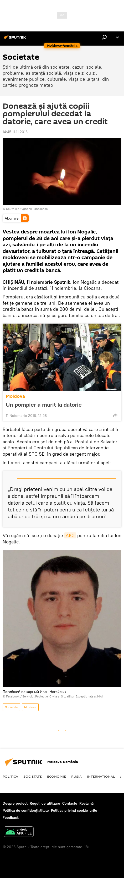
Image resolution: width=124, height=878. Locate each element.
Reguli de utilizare (45, 803)
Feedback (11, 817)
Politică (10, 776)
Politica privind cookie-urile (74, 810)
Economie (56, 776)
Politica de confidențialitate (26, 810)
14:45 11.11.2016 (15, 131)
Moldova (15, 396)
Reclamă (86, 803)
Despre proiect (15, 803)
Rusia (76, 776)
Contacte (69, 803)
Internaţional (101, 776)
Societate (11, 707)
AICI (70, 535)
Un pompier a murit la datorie (44, 404)
